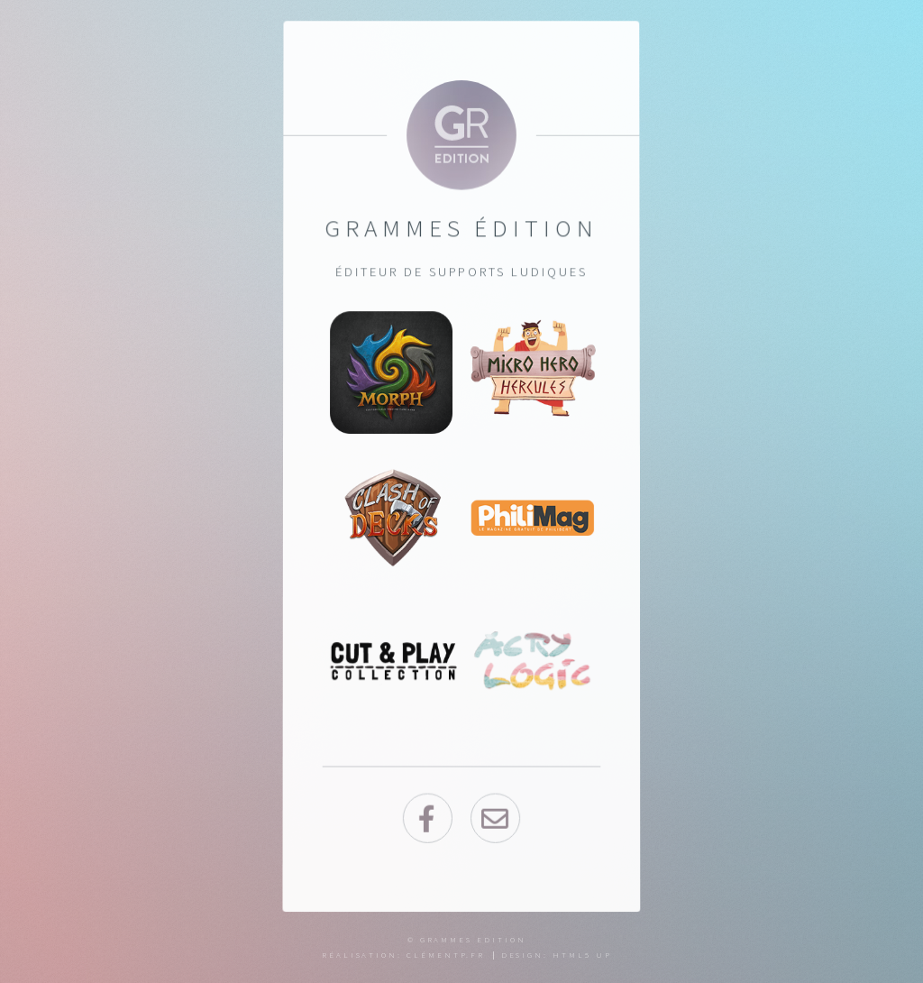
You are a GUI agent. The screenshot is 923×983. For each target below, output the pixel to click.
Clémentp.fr (446, 955)
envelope (495, 819)
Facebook (427, 819)
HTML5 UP (582, 955)
